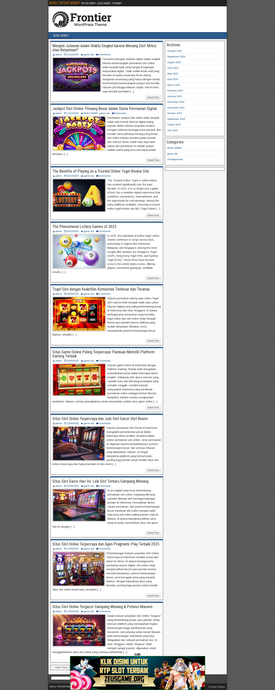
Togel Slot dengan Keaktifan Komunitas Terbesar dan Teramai (101, 289)
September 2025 (176, 56)
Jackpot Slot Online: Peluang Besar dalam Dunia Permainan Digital (104, 108)
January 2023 (174, 96)
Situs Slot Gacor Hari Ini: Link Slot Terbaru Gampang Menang (100, 481)
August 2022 (174, 124)
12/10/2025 (73, 54)
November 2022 (176, 107)
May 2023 (172, 73)
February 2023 (175, 90)
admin (58, 54)
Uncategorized (175, 159)
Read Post (153, 97)
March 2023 (173, 85)
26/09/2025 (73, 293)
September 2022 (176, 119)
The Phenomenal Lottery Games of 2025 (84, 226)
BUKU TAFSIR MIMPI (64, 3)
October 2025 (174, 51)
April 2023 (172, 79)
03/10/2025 (73, 175)
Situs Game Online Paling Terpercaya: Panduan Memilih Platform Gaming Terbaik (103, 354)
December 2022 (176, 102)
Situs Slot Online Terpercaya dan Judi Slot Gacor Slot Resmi (100, 418)
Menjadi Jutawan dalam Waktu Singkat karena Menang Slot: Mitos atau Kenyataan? (104, 47)
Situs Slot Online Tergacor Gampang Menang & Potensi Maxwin (102, 606)
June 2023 (173, 68)
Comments (104, 54)
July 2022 (172, 130)
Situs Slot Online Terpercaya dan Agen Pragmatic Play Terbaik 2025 (105, 544)
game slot (89, 54)
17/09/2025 (73, 548)
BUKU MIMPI (61, 35)
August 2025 (174, 62)
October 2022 (174, 113)
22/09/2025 (73, 423)
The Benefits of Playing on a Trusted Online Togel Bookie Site (100, 171)
